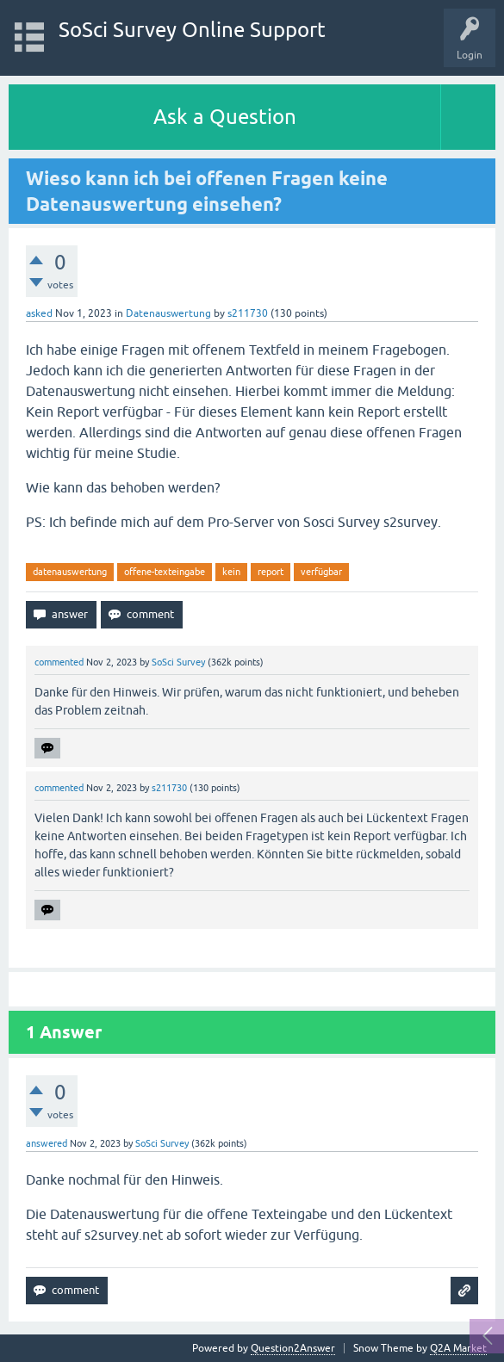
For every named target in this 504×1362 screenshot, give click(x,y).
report (270, 571)
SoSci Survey (178, 662)
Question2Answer (293, 1348)
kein (231, 571)
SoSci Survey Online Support (192, 29)
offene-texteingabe (164, 571)
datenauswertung (70, 571)
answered (46, 1143)
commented (59, 662)
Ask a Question (224, 116)
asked (39, 313)
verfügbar (321, 571)
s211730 (247, 313)
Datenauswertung (168, 313)
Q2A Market (458, 1348)
